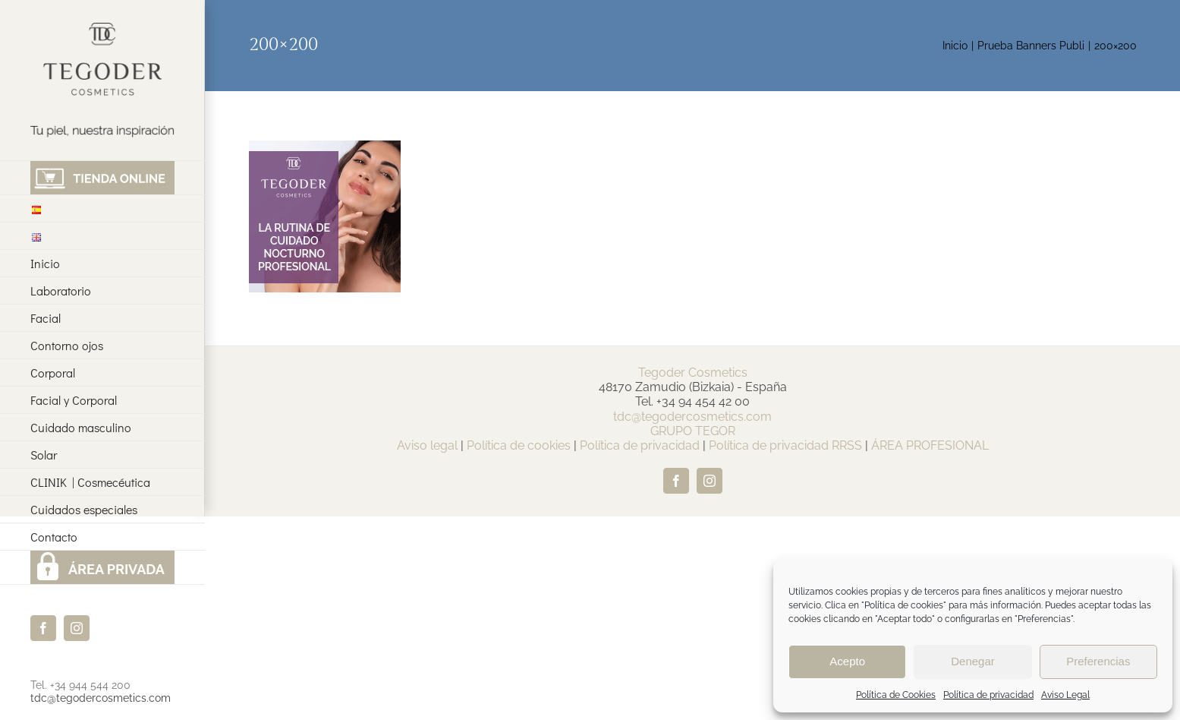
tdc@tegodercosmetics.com (100, 698)
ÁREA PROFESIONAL (930, 445)
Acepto (847, 661)
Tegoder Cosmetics (692, 372)
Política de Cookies (896, 695)
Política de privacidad (988, 695)
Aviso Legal (1065, 695)
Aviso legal (427, 445)
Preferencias (1098, 661)
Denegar (973, 661)
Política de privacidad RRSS (785, 445)
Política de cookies (519, 445)
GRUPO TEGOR (692, 431)
